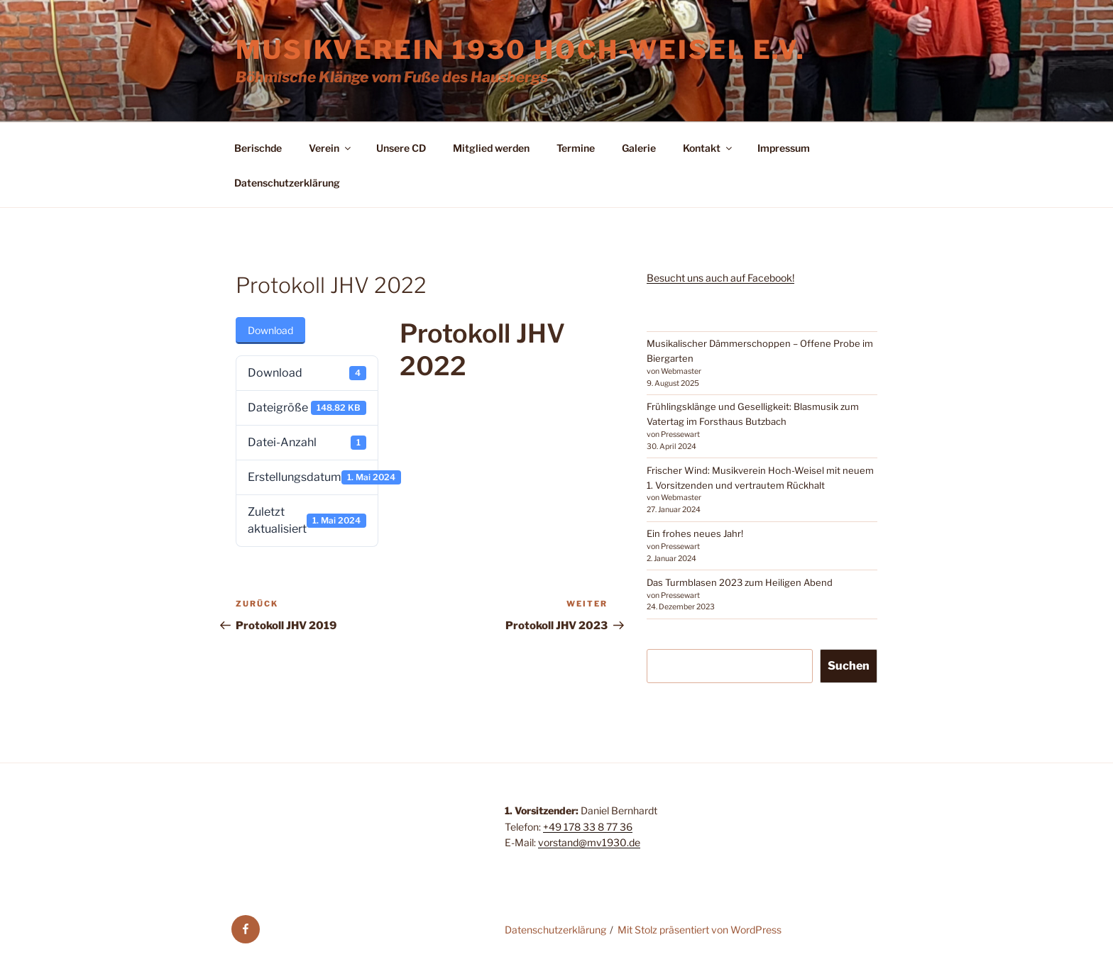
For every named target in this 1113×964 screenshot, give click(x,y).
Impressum (783, 148)
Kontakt (708, 148)
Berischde (258, 148)
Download (270, 330)
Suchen (849, 665)
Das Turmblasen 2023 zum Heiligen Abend (740, 582)
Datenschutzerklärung (287, 183)
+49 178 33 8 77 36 (587, 827)
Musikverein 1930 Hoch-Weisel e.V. (521, 49)
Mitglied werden (491, 148)
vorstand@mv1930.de (589, 842)
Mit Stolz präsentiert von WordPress (700, 930)
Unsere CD (401, 148)
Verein (331, 148)
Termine (575, 148)
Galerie (639, 148)
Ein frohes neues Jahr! (695, 533)
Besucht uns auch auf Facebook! (720, 278)
